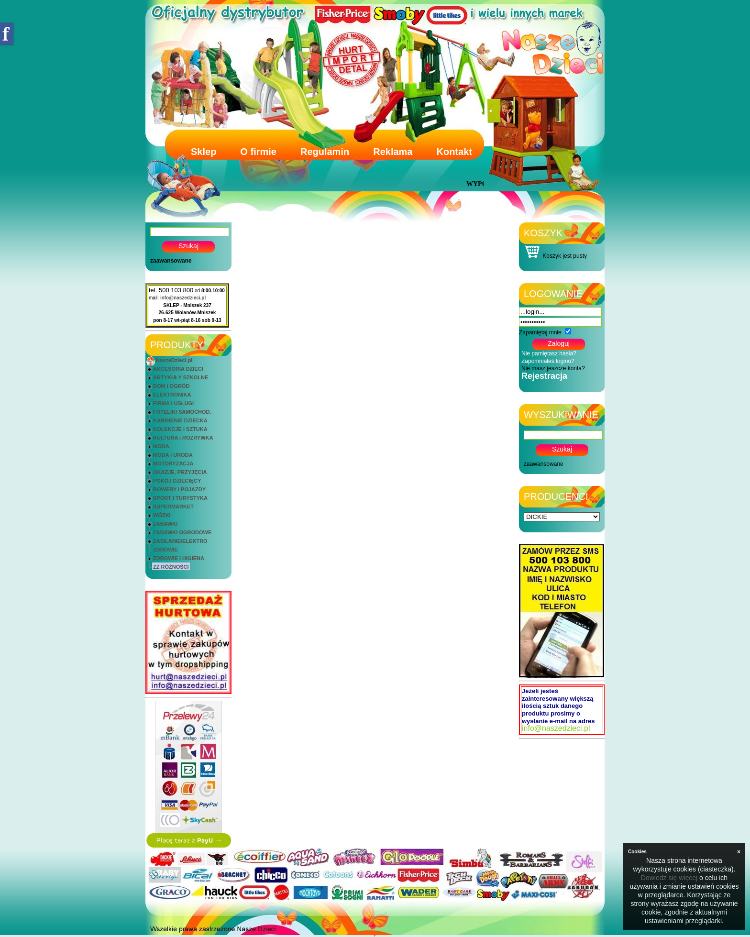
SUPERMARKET (173, 506)
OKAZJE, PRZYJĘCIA (180, 472)
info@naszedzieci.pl (183, 297)
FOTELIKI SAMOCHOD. (182, 412)
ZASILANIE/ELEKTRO (180, 541)
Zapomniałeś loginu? (547, 361)
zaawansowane (171, 260)
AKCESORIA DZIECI (178, 369)
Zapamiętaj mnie (540, 332)
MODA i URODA (173, 455)
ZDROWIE (165, 549)
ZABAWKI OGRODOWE (182, 532)
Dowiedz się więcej (669, 878)
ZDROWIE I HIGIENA (178, 558)
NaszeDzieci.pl (174, 360)
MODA (161, 446)
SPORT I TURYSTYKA (180, 498)
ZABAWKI (165, 524)
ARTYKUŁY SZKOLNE (180, 377)
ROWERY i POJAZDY (179, 489)
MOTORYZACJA (173, 463)
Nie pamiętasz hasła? (548, 353)
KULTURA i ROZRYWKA (183, 438)
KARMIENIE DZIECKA (180, 420)
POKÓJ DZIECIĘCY (177, 481)
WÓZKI (162, 515)
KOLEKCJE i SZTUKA (180, 429)
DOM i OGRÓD (171, 386)
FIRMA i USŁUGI (173, 403)
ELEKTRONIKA (172, 394)
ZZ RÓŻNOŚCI (171, 567)
